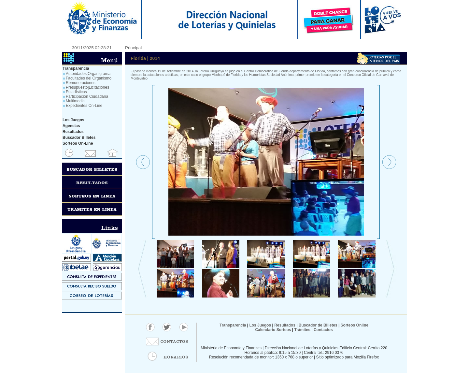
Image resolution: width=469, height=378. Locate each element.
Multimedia (75, 101)
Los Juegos (260, 325)
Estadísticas (76, 92)
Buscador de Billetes (318, 325)
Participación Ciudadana (87, 96)
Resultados (284, 325)
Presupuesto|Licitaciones (87, 87)
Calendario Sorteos (273, 329)
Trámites (301, 329)
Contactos (323, 329)
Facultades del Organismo (88, 78)
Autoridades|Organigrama (88, 73)
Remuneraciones (80, 82)
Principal (133, 47)
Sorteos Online (354, 325)
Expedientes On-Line (84, 105)
